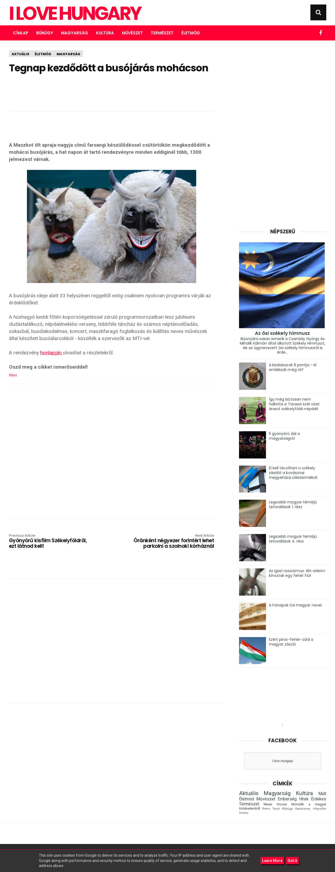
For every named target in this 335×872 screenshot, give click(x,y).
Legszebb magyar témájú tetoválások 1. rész (293, 504)
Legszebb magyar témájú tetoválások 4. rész (293, 539)
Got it (292, 861)
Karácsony (302, 808)
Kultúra (105, 33)
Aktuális (20, 54)
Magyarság (74, 33)
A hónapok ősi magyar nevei (295, 605)
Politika (243, 813)
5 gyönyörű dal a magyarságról (284, 436)
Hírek (304, 799)
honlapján (51, 353)
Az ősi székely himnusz (282, 333)
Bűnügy (44, 33)
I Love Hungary (75, 13)
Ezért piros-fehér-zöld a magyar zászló (291, 642)
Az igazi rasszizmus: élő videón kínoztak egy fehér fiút (297, 573)
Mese (268, 804)
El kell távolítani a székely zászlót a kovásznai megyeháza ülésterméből (293, 472)
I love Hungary (282, 761)
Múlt (322, 793)
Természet (162, 33)
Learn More (272, 861)
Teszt (276, 808)
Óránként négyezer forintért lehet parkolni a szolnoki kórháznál (173, 542)
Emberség (287, 799)
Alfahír (13, 375)
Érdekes (318, 799)
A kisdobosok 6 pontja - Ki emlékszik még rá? (293, 367)
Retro (266, 808)
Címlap (20, 33)
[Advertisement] (111, 91)
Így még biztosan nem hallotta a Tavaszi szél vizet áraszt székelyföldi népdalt (294, 404)
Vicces (282, 804)
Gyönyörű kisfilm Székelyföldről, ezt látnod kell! (50, 542)
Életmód (190, 33)
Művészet (132, 33)
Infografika (319, 808)
